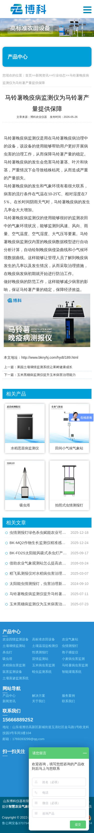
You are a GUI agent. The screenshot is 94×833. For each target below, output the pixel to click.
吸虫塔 (7, 659)
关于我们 (38, 701)
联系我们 (68, 701)
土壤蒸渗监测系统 (16, 678)
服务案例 (68, 695)
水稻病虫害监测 (14, 665)
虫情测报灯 (70, 646)
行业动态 (58, 75)
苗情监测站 (40, 659)
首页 (28, 75)
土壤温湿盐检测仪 (45, 646)
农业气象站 (70, 639)
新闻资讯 (42, 75)
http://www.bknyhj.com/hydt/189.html (49, 357)
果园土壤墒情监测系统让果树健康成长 (44, 367)
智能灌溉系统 (71, 672)
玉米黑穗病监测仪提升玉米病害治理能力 (46, 375)
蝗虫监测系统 (42, 672)
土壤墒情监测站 (14, 646)
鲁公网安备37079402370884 (23, 823)
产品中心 (9, 695)
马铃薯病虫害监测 (75, 665)
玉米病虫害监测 (43, 665)
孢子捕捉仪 (70, 652)
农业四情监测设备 (16, 639)
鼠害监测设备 (12, 672)
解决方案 (38, 695)
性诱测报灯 (40, 652)
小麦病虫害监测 (73, 659)
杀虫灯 (7, 652)
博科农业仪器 (38, 116)
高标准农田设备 (43, 639)
